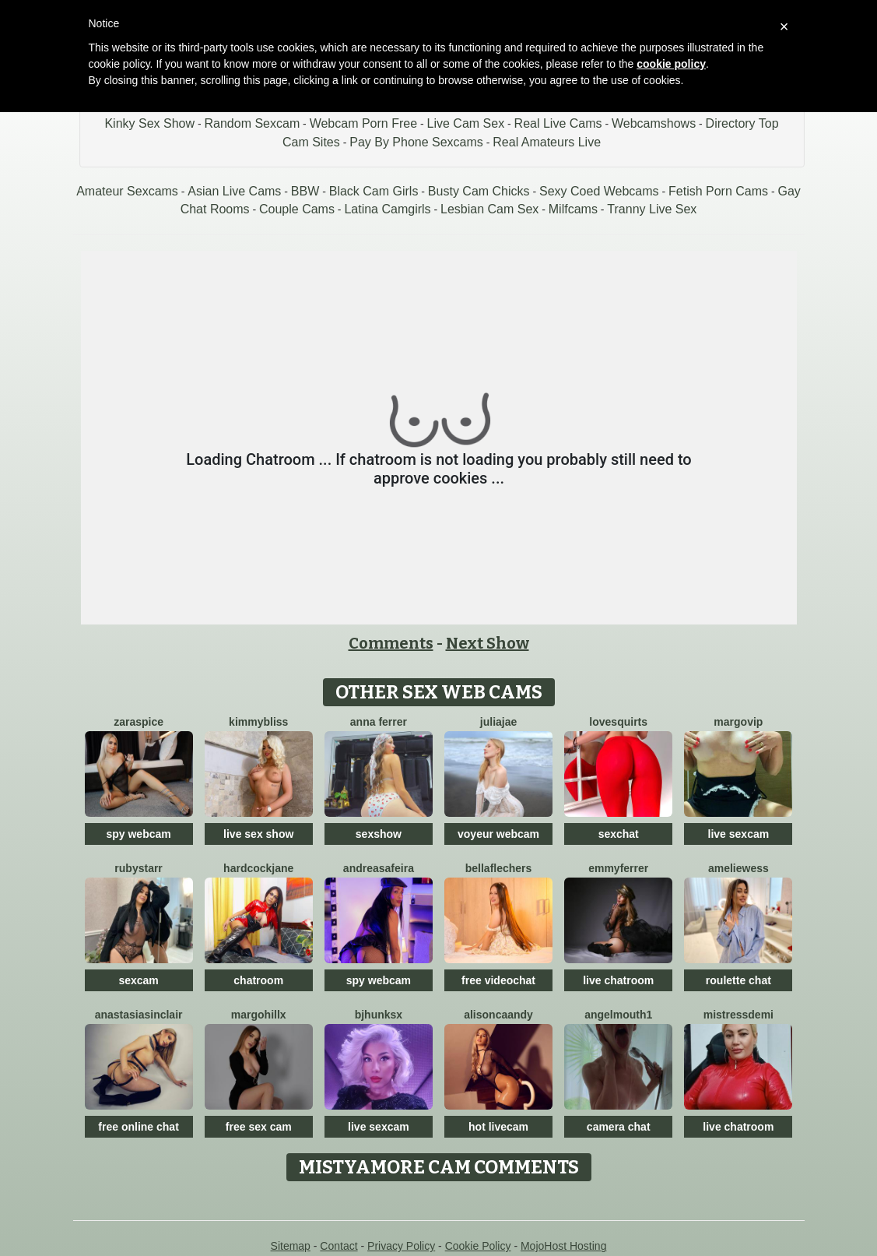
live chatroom (618, 980)
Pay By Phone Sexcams (416, 142)
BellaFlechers (498, 868)
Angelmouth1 (618, 1014)
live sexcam (739, 834)
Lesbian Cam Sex (489, 209)
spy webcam (138, 834)
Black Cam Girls (374, 191)
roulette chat (738, 980)
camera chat (619, 1127)
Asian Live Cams (234, 191)
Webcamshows (654, 123)
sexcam (138, 980)
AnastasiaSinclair (139, 1014)
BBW (305, 191)
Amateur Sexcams (127, 191)
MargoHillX (258, 1014)
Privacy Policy (401, 1246)
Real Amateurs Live (547, 142)
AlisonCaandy (498, 1014)
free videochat (498, 980)
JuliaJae (498, 722)
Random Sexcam (252, 123)
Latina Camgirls (387, 209)
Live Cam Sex (466, 123)
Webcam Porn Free (363, 123)
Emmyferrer (618, 868)
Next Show (487, 643)
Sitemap (290, 1246)
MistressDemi (738, 1014)
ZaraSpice (138, 722)
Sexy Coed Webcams (599, 191)
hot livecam (498, 1127)
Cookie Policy (478, 1246)
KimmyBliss (258, 722)
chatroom (258, 980)
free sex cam (259, 1127)
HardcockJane (258, 868)
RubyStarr (138, 868)
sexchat (618, 834)
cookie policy (671, 64)
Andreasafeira (378, 868)
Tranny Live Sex (651, 209)
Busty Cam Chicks (479, 191)
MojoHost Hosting (564, 1246)
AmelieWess (738, 868)
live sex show (258, 834)
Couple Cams (297, 209)
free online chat (138, 1127)
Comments (391, 643)
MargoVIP (738, 722)
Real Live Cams (558, 123)
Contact (338, 1246)
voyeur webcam (498, 834)
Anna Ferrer (378, 722)
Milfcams (573, 209)
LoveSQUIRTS (618, 722)
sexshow (379, 834)
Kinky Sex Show (149, 123)
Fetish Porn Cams (718, 191)
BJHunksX (378, 1014)
